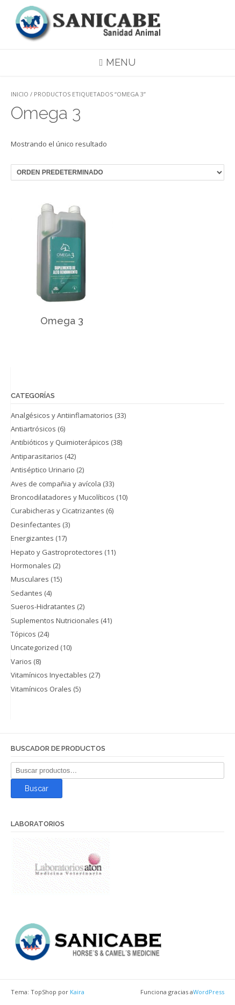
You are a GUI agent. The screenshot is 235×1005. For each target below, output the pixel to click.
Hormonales (31, 565)
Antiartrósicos (33, 429)
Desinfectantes (36, 524)
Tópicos (23, 634)
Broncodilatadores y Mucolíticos (63, 497)
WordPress (208, 992)
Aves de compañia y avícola (56, 483)
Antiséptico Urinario (43, 469)
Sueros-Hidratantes (43, 606)
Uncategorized (35, 647)
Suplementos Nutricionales (55, 620)
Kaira (77, 992)
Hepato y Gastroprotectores (57, 552)
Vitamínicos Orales (41, 689)
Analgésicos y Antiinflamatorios (62, 415)
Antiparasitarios (37, 456)
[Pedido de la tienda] (117, 172)
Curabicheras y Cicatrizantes (57, 510)
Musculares (30, 579)
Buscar (36, 788)
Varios (21, 661)
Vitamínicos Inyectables (49, 675)
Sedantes (26, 593)
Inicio (20, 94)
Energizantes (32, 538)
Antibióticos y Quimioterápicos (60, 442)
